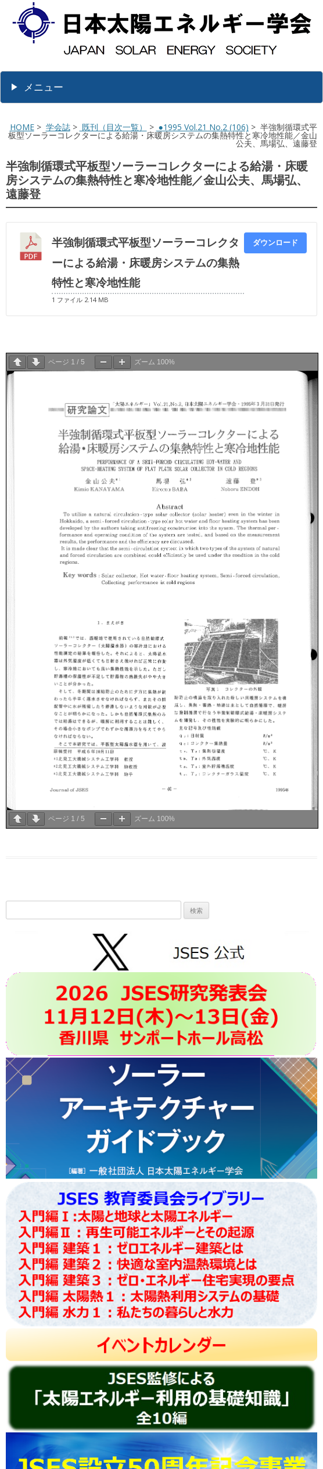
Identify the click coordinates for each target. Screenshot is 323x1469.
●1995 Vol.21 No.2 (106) (202, 126)
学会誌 (58, 126)
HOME (22, 126)
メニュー (43, 87)
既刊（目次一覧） (113, 126)
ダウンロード (275, 242)
